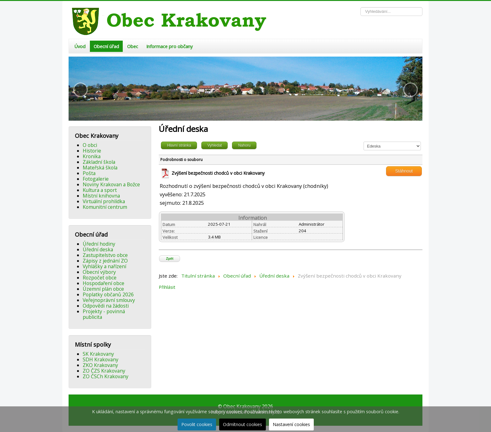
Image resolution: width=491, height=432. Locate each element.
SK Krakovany (98, 353)
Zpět (169, 258)
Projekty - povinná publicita (104, 314)
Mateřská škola (100, 167)
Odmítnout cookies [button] (242, 424)
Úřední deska (98, 249)
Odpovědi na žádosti (106, 305)
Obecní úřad (106, 46)
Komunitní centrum (105, 206)
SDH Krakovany (100, 359)
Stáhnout (404, 170)
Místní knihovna (101, 195)
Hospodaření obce (103, 283)
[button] (80, 90)
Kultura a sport (100, 190)
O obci (90, 145)
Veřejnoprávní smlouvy (109, 300)
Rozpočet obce (99, 277)
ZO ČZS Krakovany (104, 370)
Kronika (92, 156)
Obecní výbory (99, 272)
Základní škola (99, 161)
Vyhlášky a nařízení (104, 266)
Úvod (79, 46)
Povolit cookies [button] (196, 424)
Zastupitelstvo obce (105, 255)
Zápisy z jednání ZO (105, 260)
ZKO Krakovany (100, 365)
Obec (132, 46)
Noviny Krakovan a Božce (111, 184)
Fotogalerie (96, 178)
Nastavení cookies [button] (291, 424)
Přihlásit (167, 287)
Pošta (89, 173)
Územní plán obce (103, 288)
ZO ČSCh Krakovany (105, 376)
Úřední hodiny (99, 243)
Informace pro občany (169, 46)
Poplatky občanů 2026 (108, 294)
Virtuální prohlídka (104, 201)
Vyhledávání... (360, 7)
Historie (92, 150)
